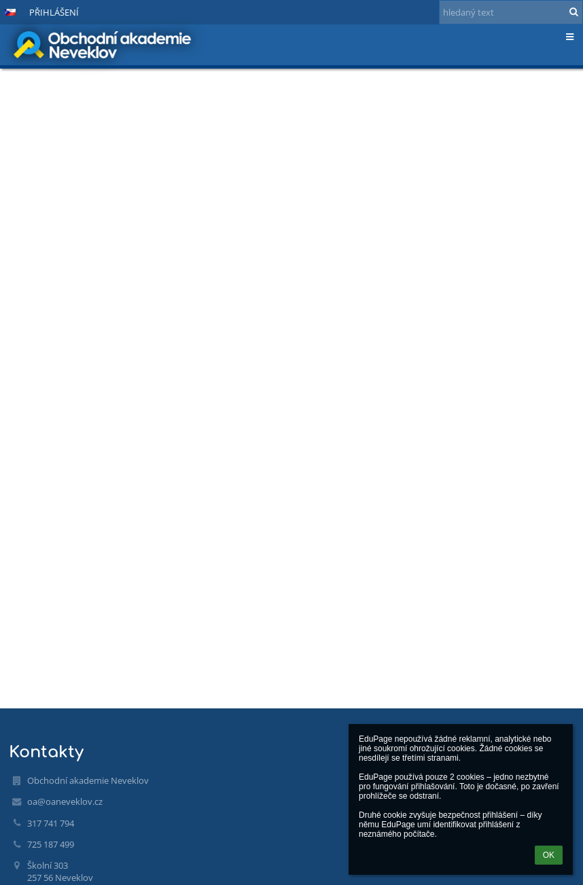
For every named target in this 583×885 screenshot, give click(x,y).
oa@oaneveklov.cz (65, 801)
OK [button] (548, 855)
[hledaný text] (511, 12)
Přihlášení (54, 12)
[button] (10, 12)
